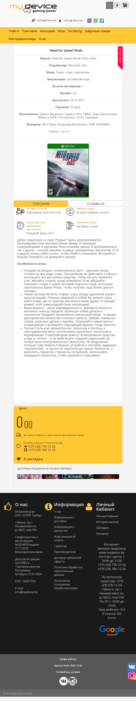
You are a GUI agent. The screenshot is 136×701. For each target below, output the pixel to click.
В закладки (30, 460)
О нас (42, 40)
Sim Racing (75, 32)
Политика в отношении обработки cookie (65, 592)
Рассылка (102, 537)
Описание (41, 205)
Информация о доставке (64, 521)
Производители (65, 557)
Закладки (102, 531)
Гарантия (60, 550)
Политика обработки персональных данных (68, 578)
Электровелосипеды (22, 40)
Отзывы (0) (95, 205)
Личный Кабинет (107, 517)
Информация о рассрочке (64, 532)
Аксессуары (47, 32)
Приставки (29, 32)
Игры (61, 32)
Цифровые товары (97, 32)
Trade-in (13, 32)
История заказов (107, 524)
